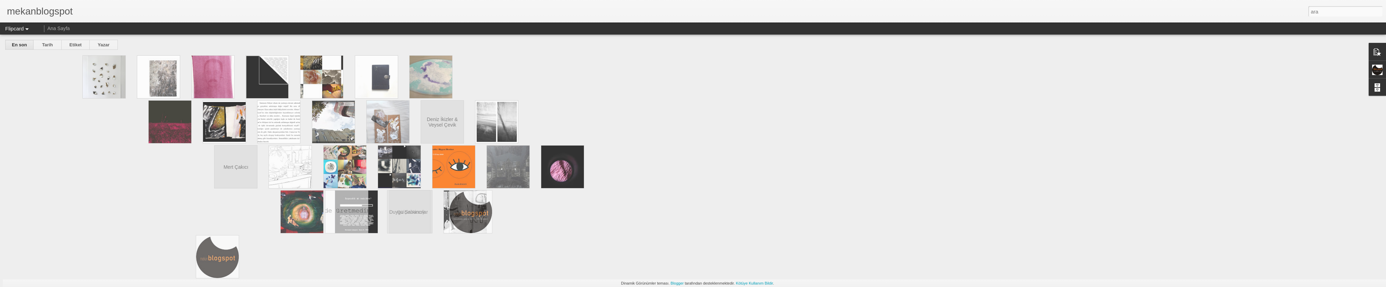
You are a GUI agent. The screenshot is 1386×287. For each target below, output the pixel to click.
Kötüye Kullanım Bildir (754, 283)
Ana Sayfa (58, 28)
